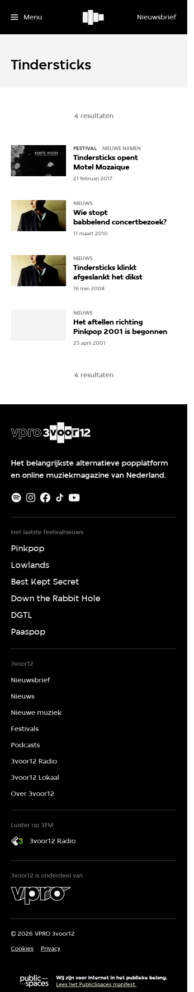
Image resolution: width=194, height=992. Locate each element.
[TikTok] (59, 497)
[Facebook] (45, 497)
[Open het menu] (26, 17)
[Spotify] (16, 497)
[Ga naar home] (94, 17)
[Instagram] (30, 497)
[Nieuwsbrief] (156, 17)
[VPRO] (41, 896)
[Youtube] (74, 497)
